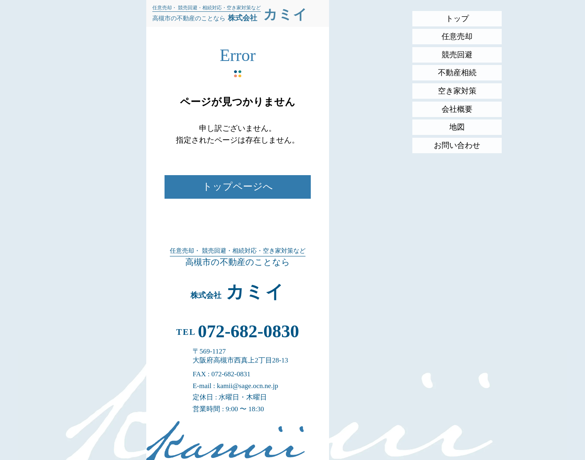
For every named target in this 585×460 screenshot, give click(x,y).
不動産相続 (457, 72)
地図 (457, 127)
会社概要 (457, 109)
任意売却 (457, 36)
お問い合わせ (457, 145)
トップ (457, 18)
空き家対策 (457, 91)
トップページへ (237, 186)
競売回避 (457, 54)
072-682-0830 (248, 331)
